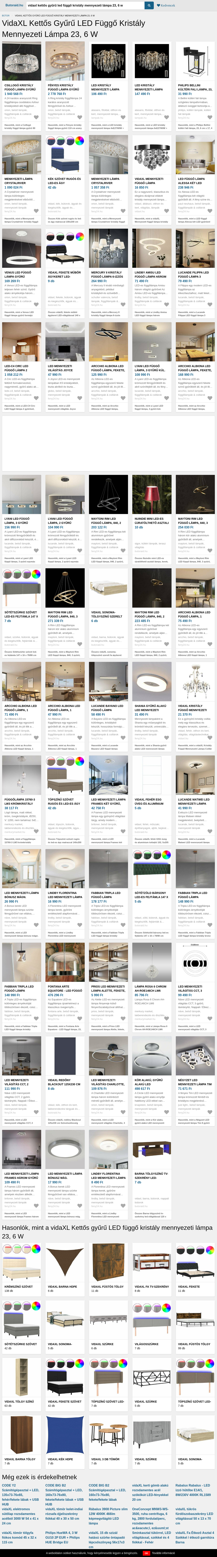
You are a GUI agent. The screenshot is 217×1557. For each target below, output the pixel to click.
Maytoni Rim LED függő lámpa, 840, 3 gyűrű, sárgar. (63, 616)
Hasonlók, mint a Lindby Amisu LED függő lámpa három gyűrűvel (151, 315)
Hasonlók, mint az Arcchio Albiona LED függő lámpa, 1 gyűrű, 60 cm (19, 748)
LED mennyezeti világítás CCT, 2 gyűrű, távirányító (20, 1084)
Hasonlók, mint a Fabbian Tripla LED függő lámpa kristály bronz (194, 934)
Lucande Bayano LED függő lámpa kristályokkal (107, 710)
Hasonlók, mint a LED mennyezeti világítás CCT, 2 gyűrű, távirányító (19, 1123)
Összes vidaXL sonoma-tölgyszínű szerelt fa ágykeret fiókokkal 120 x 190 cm (106, 655)
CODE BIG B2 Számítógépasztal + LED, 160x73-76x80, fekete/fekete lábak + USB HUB (64, 1495)
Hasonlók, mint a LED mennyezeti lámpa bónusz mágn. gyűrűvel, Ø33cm (21, 935)
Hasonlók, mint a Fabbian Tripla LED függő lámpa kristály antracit (21, 1029)
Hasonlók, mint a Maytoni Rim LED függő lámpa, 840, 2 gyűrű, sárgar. (151, 655)
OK (146, 1553)
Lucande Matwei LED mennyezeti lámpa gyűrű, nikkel (194, 803)
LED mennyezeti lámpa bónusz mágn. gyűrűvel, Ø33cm (22, 897)
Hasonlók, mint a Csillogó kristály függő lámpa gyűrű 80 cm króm (20, 128)
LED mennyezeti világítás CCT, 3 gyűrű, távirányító (193, 990)
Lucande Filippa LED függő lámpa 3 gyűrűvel (193, 276)
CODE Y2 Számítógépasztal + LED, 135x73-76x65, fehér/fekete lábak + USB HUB (20, 1495)
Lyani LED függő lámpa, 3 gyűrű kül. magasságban (150, 370)
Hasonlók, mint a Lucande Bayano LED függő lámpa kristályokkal (104, 748)
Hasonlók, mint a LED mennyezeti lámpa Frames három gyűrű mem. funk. (22, 1216)
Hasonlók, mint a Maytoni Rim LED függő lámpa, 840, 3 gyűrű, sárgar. (64, 655)
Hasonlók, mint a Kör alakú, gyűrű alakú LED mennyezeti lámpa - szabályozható (149, 1123)
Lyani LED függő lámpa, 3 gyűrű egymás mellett (17, 523)
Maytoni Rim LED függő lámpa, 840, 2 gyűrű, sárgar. (149, 616)
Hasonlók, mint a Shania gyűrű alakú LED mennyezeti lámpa (150, 747)
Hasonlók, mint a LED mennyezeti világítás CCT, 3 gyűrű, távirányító (192, 1029)
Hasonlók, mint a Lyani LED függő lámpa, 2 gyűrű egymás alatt (63, 561)
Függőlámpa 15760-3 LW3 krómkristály (20, 801)
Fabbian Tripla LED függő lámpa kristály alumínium (106, 897)
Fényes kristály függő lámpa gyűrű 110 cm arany (63, 89)
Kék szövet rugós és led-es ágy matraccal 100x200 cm (65, 183)
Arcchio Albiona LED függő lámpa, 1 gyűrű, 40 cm (64, 710)
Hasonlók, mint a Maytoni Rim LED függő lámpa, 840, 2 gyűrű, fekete (107, 561)
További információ (163, 1553)
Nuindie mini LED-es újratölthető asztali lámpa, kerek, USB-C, (152, 523)
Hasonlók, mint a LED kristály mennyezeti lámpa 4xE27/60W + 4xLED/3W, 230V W (107, 128)
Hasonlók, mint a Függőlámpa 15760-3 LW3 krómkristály (20, 841)
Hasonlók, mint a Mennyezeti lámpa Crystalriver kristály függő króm (108, 221)
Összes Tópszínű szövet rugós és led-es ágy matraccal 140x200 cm (64, 842)
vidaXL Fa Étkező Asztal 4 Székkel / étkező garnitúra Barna (195, 1537)
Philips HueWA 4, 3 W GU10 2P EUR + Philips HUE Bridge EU (62, 1537)
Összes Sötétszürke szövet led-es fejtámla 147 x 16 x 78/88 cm (21, 653)
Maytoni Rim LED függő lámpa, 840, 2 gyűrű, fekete (106, 523)
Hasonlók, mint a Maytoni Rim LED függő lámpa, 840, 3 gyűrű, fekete (194, 561)
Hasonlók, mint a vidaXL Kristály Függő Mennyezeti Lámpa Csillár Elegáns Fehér (195, 748)
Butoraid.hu (14, 5)
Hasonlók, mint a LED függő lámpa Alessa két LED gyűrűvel (194, 220)
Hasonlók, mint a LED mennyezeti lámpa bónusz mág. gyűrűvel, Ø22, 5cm (64, 1216)
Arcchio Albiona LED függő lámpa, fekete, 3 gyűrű (195, 370)
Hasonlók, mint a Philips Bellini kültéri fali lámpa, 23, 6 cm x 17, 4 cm (195, 128)
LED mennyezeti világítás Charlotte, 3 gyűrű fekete (108, 1084)
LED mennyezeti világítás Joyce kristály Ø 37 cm (60, 370)
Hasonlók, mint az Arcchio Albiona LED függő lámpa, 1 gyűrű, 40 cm (62, 748)
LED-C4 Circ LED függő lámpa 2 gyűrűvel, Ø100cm (18, 370)
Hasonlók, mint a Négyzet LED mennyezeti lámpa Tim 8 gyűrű (194, 1121)
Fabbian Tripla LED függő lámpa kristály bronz (192, 897)
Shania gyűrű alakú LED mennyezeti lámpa (150, 710)
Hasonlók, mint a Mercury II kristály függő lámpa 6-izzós (105, 314)
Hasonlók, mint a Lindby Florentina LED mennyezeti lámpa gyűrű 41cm (62, 935)
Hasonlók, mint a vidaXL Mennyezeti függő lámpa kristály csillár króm (151, 221)
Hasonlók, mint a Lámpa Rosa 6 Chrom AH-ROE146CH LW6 (151, 1028)
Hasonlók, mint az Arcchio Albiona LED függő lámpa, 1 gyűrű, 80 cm (192, 655)
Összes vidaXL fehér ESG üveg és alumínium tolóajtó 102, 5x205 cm (151, 842)
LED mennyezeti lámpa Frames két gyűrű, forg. (108, 803)
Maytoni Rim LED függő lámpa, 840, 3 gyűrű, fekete (193, 523)
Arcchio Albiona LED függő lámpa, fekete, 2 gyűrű (108, 370)
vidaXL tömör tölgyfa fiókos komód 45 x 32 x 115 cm (19, 1537)
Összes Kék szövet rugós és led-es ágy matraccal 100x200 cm (65, 220)
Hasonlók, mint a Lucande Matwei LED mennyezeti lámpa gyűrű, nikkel (194, 842)
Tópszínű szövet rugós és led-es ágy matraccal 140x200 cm (65, 803)
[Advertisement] (108, 443)
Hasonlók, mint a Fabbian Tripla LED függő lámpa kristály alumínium (107, 935)
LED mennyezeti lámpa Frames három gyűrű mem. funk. (22, 1178)
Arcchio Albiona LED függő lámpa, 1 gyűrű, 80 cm (194, 616)
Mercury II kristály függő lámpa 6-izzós (107, 274)
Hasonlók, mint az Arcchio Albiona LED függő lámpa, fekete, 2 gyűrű (104, 409)
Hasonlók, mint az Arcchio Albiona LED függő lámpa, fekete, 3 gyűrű (191, 409)
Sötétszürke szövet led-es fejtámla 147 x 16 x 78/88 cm (21, 616)
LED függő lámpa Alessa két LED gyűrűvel (191, 183)
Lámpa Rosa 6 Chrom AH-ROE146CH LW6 (150, 988)
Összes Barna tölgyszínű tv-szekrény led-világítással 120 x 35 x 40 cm (150, 1216)
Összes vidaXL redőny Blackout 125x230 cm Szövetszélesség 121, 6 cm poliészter (64, 1123)
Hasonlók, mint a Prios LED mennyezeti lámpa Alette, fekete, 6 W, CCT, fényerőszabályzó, (108, 1029)
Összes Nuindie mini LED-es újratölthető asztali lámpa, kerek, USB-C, (151, 561)
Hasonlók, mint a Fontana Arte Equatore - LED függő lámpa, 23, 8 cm (64, 1029)
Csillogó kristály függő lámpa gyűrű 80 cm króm (20, 89)
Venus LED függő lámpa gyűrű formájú (18, 276)
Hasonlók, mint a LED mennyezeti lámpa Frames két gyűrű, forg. (106, 842)
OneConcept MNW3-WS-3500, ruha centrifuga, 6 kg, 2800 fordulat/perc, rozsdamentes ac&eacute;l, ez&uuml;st (150, 1518)
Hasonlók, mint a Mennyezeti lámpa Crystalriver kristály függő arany (21, 221)
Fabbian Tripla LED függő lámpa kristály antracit (19, 990)
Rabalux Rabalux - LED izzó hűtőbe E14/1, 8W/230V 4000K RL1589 (193, 1490)
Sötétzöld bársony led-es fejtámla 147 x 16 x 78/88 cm (151, 897)
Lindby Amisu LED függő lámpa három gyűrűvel (150, 276)
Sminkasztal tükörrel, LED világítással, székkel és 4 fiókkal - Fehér (151, 1537)
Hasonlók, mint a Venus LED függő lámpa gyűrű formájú (19, 314)
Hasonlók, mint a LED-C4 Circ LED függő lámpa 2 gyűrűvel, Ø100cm (20, 409)
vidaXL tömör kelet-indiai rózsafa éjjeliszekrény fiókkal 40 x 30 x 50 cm (64, 1513)
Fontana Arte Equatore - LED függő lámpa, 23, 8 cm (65, 990)
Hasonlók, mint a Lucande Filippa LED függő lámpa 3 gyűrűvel (191, 315)
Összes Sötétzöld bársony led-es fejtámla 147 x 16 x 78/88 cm (152, 934)
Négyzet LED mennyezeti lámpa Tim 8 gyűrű (195, 1084)
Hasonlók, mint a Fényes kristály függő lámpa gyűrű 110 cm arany (65, 127)
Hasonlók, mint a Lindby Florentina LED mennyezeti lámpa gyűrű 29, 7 (105, 1216)
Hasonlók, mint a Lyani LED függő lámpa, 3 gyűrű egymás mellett (20, 561)
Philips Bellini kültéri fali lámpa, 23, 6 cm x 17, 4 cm (195, 89)
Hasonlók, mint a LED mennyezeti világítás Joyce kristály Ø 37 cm (62, 409)
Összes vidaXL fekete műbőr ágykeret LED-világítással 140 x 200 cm (64, 315)
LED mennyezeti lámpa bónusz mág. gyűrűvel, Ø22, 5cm (65, 1178)
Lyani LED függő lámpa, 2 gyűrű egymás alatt (60, 523)
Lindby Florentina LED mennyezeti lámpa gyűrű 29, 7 (108, 1178)
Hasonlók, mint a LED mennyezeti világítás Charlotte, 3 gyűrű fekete (108, 1123)
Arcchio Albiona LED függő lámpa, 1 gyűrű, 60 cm (21, 710)
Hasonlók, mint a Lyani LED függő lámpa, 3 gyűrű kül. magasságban (149, 409)
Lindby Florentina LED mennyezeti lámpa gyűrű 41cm (65, 897)
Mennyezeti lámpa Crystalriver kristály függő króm (108, 183)
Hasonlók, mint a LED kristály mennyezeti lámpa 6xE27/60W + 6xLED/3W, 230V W (151, 128)
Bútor (5, 15)
